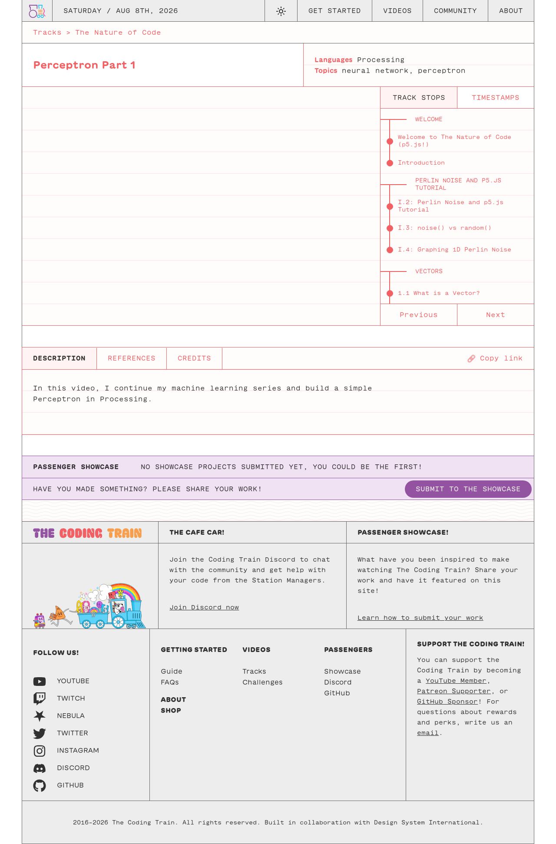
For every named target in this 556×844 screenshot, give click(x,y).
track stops (419, 97)
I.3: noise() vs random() (445, 228)
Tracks (47, 32)
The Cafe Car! (196, 532)
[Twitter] (60, 733)
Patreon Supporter (454, 691)
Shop (171, 710)
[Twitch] (59, 698)
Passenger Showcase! (402, 532)
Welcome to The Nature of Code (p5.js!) (454, 140)
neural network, (378, 70)
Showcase (342, 671)
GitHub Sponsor (447, 701)
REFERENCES (132, 358)
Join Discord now (204, 607)
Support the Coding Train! (470, 644)
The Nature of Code (118, 32)
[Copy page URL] (495, 358)
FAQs (170, 682)
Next (495, 314)
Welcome (429, 119)
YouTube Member (456, 681)
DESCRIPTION (59, 358)
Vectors (429, 271)
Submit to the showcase (468, 489)
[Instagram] (66, 750)
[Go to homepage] (37, 10)
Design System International (427, 822)
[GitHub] (58, 785)
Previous (419, 314)
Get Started (334, 10)
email (428, 733)
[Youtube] (61, 681)
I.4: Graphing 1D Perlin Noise (454, 249)
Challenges (262, 682)
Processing (381, 59)
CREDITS (194, 358)
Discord (338, 682)
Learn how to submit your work (420, 618)
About (511, 10)
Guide (171, 671)
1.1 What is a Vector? (439, 293)
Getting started (194, 649)
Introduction (421, 162)
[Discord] (61, 768)
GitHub (337, 693)
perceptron (442, 70)
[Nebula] (59, 715)
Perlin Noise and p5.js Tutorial (458, 184)
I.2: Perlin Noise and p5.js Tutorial (450, 205)
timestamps (496, 97)
